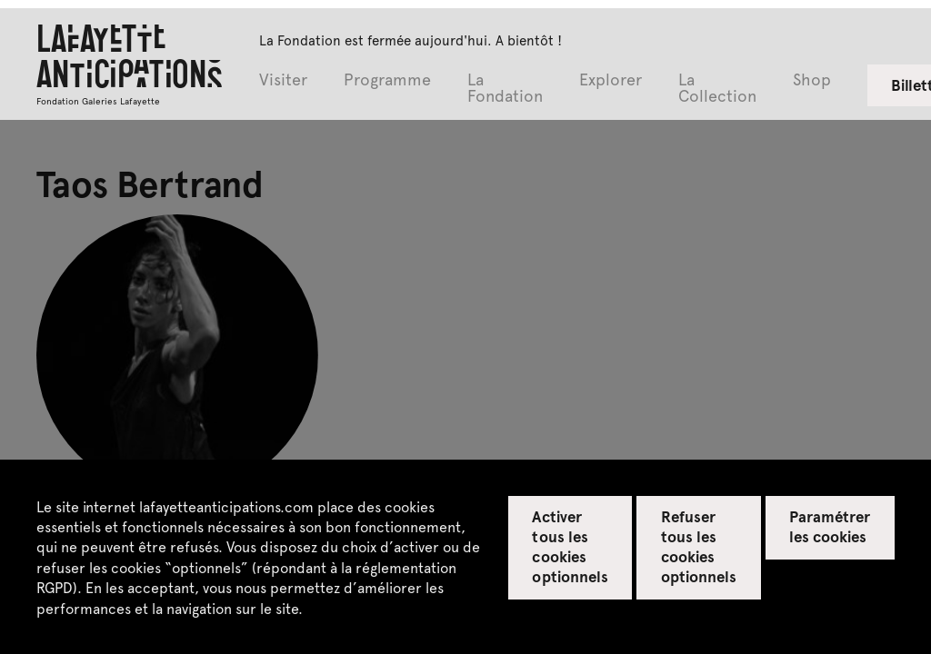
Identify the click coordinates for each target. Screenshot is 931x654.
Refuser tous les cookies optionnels (698, 546)
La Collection (717, 88)
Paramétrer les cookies (829, 526)
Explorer (610, 80)
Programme (387, 80)
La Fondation (505, 88)
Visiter (283, 80)
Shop (812, 80)
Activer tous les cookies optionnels (569, 546)
